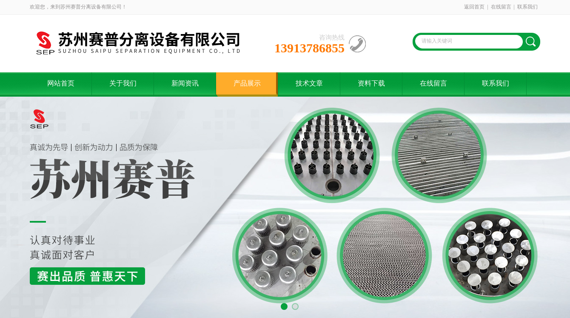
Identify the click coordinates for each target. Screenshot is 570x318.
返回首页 (474, 7)
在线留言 (501, 7)
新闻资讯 (185, 83)
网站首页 (60, 83)
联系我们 (527, 7)
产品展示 (247, 83)
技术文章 (309, 83)
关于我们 (123, 83)
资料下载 (371, 83)
